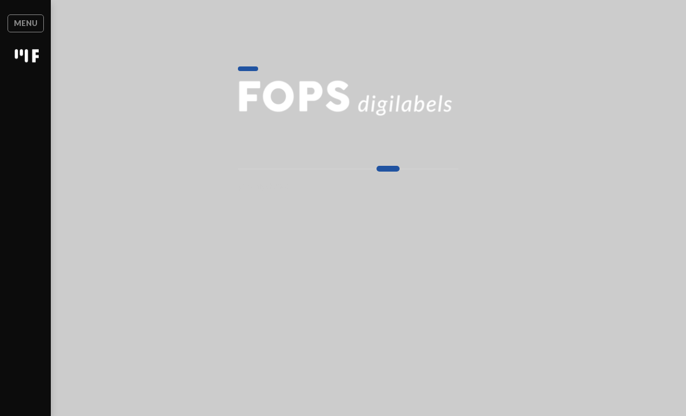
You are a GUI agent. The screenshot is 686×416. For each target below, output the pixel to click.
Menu (36, 23)
